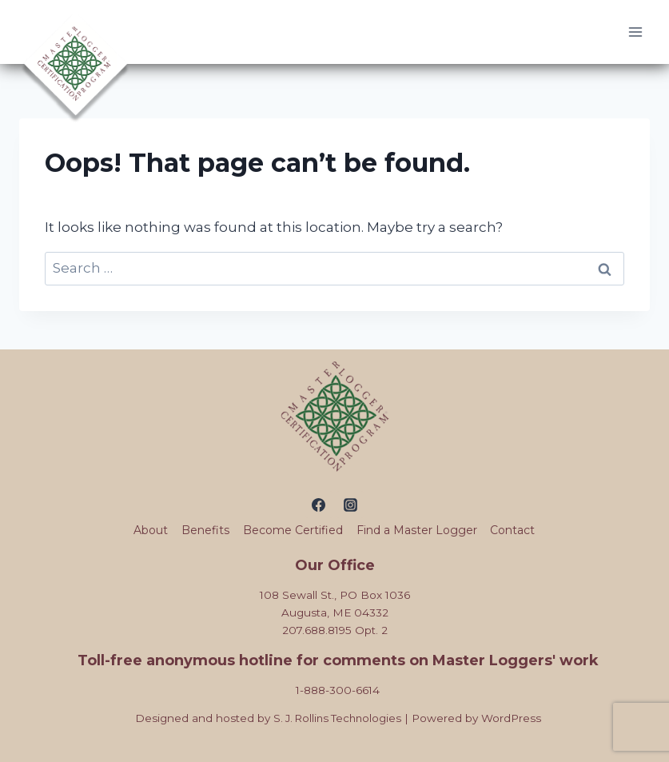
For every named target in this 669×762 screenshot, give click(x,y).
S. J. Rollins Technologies (337, 718)
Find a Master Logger (416, 530)
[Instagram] (350, 504)
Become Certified (293, 530)
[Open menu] (635, 31)
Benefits (205, 530)
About (150, 530)
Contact (512, 530)
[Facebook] (319, 504)
